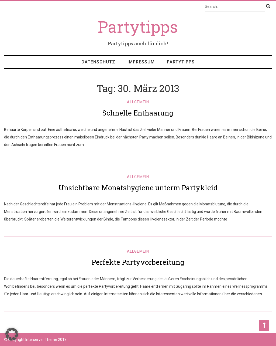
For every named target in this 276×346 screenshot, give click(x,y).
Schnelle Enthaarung (137, 112)
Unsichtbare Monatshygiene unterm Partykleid (138, 187)
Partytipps (181, 62)
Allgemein (138, 102)
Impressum (141, 62)
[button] (12, 334)
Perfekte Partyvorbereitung (138, 262)
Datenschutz (98, 62)
